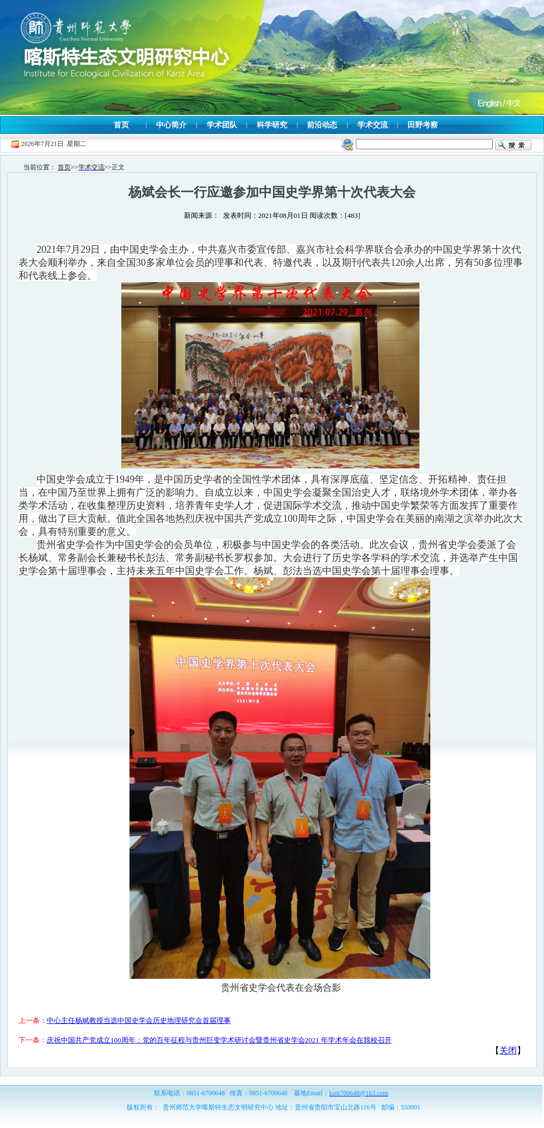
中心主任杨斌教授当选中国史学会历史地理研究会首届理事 (139, 1020)
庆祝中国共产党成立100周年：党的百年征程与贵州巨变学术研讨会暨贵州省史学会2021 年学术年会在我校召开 (219, 1040)
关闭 (508, 1050)
